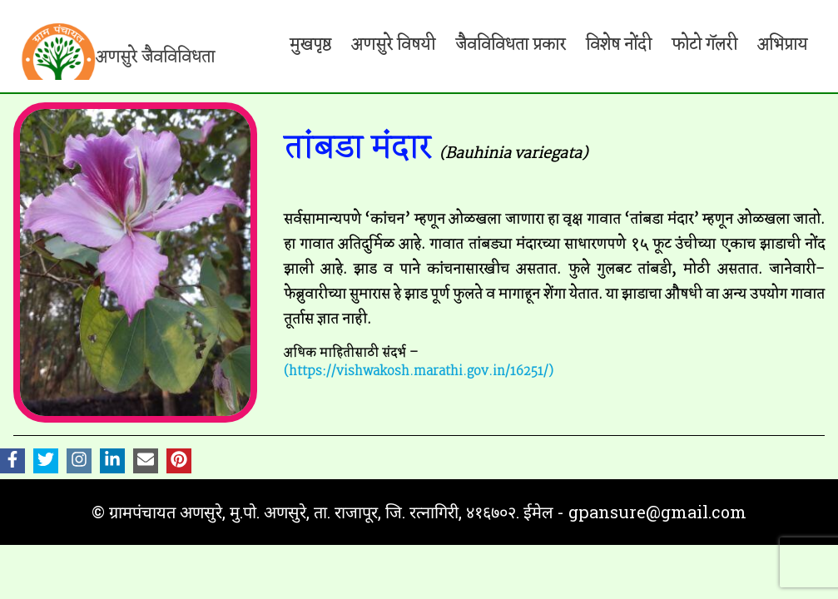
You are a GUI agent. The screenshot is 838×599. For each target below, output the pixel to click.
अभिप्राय (782, 45)
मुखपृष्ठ (310, 45)
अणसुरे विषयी (393, 45)
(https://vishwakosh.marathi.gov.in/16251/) (418, 371)
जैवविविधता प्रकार (510, 45)
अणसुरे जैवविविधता (155, 57)
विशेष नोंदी (619, 45)
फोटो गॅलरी (704, 45)
